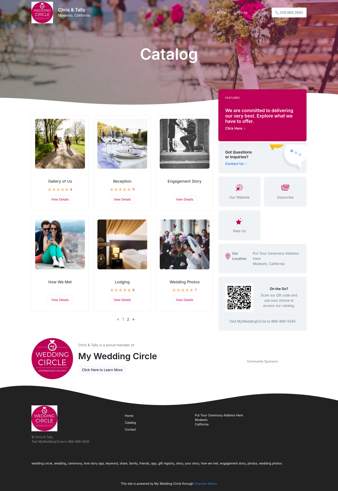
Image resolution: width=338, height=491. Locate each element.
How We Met (60, 282)
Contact (261, 12)
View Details (60, 199)
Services (240, 12)
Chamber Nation (205, 483)
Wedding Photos (184, 282)
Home (222, 12)
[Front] (43, 12)
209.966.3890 (289, 12)
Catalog (130, 422)
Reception (122, 181)
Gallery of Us (60, 181)
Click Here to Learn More (102, 370)
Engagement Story (185, 181)
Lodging (122, 282)
